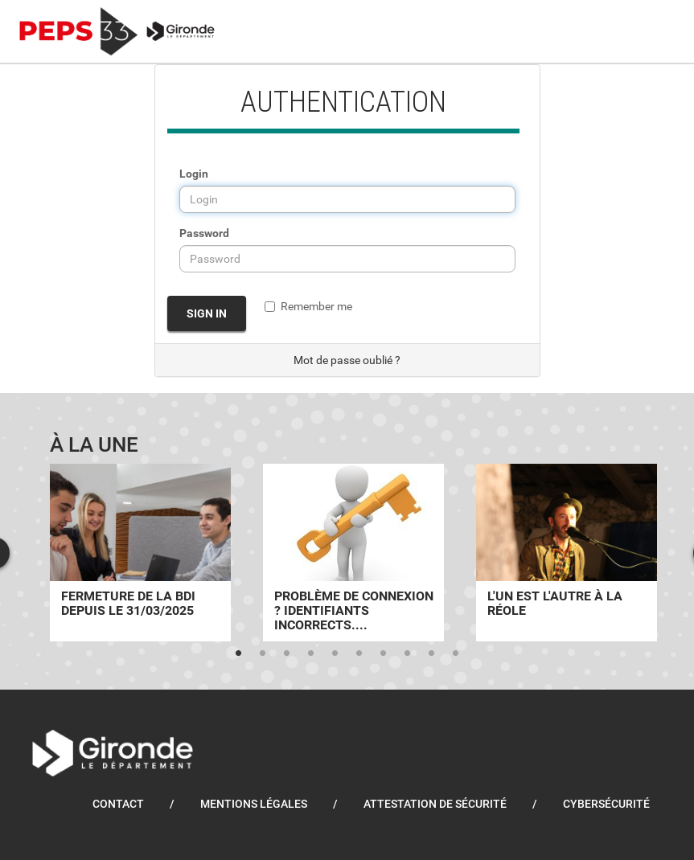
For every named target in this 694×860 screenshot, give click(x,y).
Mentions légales (253, 803)
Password (204, 233)
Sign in (207, 313)
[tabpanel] (140, 552)
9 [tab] (432, 653)
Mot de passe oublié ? (347, 360)
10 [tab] (456, 653)
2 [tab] (263, 653)
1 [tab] (239, 653)
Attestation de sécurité (435, 803)
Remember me (308, 306)
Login (193, 173)
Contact (118, 803)
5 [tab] (335, 653)
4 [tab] (311, 653)
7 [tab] (384, 653)
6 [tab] (359, 653)
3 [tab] (287, 653)
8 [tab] (408, 653)
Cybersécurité (606, 803)
